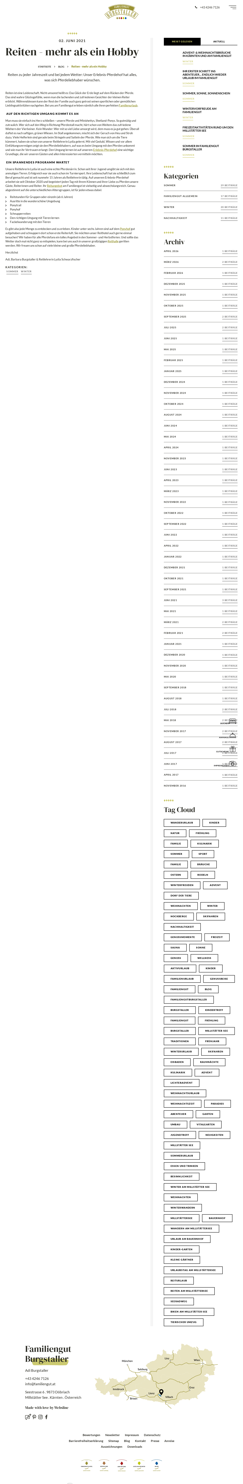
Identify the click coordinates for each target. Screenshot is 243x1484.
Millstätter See (182, 1145)
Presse (155, 1441)
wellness (204, 958)
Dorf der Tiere (181, 895)
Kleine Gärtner (182, 1259)
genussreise (219, 978)
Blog (61, 66)
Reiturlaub (179, 1280)
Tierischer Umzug (184, 1322)
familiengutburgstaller (189, 999)
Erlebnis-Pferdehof (105, 150)
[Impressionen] (232, 763)
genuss (176, 958)
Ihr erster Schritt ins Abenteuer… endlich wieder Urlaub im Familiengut (204, 75)
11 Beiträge (229, 218)
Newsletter (112, 1435)
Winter (26, 271)
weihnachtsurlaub (185, 1093)
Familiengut (180, 989)
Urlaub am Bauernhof (187, 1239)
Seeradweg (179, 1301)
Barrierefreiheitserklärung (86, 1441)
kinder (211, 968)
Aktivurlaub (180, 968)
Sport (203, 854)
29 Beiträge (229, 185)
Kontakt (140, 1441)
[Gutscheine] (232, 749)
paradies (217, 1103)
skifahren (215, 1051)
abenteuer (178, 1114)
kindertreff (214, 1010)
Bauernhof (217, 1218)
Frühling (202, 833)
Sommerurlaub (182, 1155)
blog (208, 989)
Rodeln (202, 874)
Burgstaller (180, 1010)
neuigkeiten (215, 1135)
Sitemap (113, 1441)
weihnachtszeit (183, 1103)
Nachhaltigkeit (182, 926)
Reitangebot (54, 186)
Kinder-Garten (182, 1249)
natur (175, 833)
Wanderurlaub (182, 822)
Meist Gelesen (182, 41)
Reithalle (113, 241)
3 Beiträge (230, 600)
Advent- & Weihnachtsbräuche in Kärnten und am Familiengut (207, 54)
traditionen (180, 1041)
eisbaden (177, 1062)
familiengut (180, 1020)
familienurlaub (182, 978)
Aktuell (219, 41)
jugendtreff (180, 1135)
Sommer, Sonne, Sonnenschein (206, 93)
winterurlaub (181, 1051)
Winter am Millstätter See (190, 1187)
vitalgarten (206, 1124)
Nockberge (179, 916)
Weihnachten (181, 1197)
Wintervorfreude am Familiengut (200, 110)
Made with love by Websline (47, 1408)
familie (176, 864)
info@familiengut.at (40, 1384)
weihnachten (181, 906)
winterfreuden (182, 885)
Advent (215, 885)
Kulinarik (204, 843)
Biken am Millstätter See (189, 1311)
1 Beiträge (230, 251)
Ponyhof (125, 229)
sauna (175, 947)
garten (207, 1114)
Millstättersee (182, 1218)
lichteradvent (182, 1082)
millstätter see (216, 1030)
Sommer (12, 271)
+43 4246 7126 (37, 1378)
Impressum (132, 1435)
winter (212, 906)
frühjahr (212, 1041)
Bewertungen (91, 1435)
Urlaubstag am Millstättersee (193, 1270)
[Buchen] (232, 721)
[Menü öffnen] (232, 7)
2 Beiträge (230, 262)
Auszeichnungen (111, 1446)
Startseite (44, 66)
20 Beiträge (229, 207)
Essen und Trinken (184, 1166)
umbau (176, 1124)
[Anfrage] (232, 735)
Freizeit (217, 937)
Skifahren (210, 916)
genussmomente (183, 937)
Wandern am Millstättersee (191, 1228)
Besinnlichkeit (182, 1176)
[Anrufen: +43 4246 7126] (207, 7)
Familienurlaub (128, 105)
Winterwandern (183, 1207)
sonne (201, 947)
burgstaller (180, 1030)
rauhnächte (209, 1062)
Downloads (134, 1446)
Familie (176, 843)
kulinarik (178, 1072)
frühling (212, 1020)
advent (206, 1072)
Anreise (169, 1441)
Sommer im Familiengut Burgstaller (201, 147)
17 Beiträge (229, 196)
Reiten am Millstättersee (189, 1291)
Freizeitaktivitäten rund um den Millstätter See (208, 129)
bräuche (203, 864)
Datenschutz (152, 1435)
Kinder (214, 822)
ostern (176, 874)
